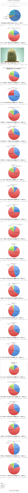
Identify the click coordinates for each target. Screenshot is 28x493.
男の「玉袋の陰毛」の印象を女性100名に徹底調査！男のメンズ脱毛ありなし (13, 82)
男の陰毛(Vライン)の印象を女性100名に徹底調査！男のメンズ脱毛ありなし (13, 122)
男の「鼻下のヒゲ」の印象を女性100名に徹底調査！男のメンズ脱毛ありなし (13, 475)
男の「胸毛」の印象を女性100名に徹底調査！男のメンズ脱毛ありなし (12, 317)
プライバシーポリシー (3, 484)
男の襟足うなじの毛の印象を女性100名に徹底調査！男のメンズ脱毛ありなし (13, 436)
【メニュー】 (14, 4)
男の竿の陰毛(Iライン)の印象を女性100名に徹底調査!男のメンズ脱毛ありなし (13, 141)
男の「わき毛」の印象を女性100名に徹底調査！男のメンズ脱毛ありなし (13, 258)
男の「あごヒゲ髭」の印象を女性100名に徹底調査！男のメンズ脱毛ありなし (13, 42)
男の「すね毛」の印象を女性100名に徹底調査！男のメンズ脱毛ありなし (13, 179)
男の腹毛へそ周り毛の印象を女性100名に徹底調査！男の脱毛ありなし (12, 298)
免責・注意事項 (2, 486)
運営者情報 (2, 483)
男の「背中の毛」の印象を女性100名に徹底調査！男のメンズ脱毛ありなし (13, 337)
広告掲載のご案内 (3, 485)
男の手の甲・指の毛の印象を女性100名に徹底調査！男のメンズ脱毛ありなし (13, 219)
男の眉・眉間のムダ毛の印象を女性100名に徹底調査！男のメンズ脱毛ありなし (14, 396)
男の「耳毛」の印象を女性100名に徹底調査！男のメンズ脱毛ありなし (12, 102)
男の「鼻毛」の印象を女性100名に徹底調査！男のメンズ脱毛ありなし (12, 357)
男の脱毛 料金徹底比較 (14, 0)
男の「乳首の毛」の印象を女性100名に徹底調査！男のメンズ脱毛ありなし (13, 278)
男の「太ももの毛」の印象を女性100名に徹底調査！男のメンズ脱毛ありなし (13, 199)
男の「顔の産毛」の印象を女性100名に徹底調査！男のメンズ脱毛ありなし (13, 416)
